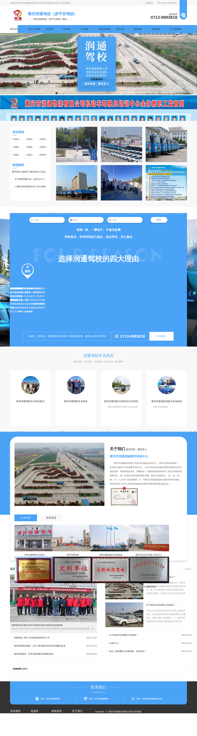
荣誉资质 (76, 728)
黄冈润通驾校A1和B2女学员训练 (121, 401)
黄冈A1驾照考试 (38, 723)
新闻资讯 (156, 29)
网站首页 (14, 29)
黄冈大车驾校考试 (39, 728)
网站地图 (101, 722)
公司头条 (55, 717)
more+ (43, 155)
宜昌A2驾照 (45, 139)
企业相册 (76, 723)
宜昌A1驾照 (32, 139)
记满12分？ (114, 643)
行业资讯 (55, 723)
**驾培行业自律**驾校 (35, 586)
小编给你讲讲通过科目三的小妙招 (30, 186)
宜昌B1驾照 (32, 147)
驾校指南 (138, 29)
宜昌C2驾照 (32, 155)
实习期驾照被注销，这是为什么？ (30, 179)
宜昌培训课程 (104, 29)
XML (114, 722)
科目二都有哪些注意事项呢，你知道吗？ (127, 651)
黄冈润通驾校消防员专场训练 (166, 401)
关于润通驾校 (175, 29)
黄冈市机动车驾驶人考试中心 (149, 555)
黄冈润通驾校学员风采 (76, 401)
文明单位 (73, 586)
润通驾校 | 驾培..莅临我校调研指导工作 (32, 638)
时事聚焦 (55, 733)
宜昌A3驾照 (18, 147)
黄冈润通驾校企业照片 (34, 555)
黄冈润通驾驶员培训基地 (111, 555)
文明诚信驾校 (111, 586)
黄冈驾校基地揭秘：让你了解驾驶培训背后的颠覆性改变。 (41, 646)
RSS (108, 722)
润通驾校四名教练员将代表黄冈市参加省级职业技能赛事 (37, 625)
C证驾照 (84, 29)
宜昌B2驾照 (45, 147)
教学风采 (120, 29)
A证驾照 (49, 29)
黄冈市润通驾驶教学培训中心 (129, 456)
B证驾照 (67, 29)
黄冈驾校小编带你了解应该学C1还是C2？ (31, 172)
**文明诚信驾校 (149, 586)
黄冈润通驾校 (73, 555)
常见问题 (55, 728)
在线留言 (149, 3)
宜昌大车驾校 (34, 29)
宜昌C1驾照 (18, 155)
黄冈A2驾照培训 (38, 717)
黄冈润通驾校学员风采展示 (30, 401)
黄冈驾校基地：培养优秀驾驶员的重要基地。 (34, 654)
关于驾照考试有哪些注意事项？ (160, 605)
